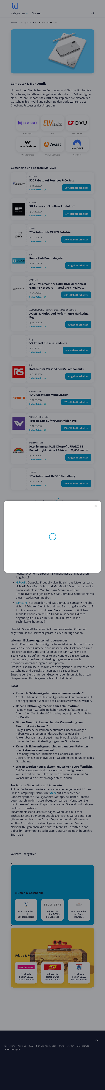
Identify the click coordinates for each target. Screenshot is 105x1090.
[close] (95, 506)
